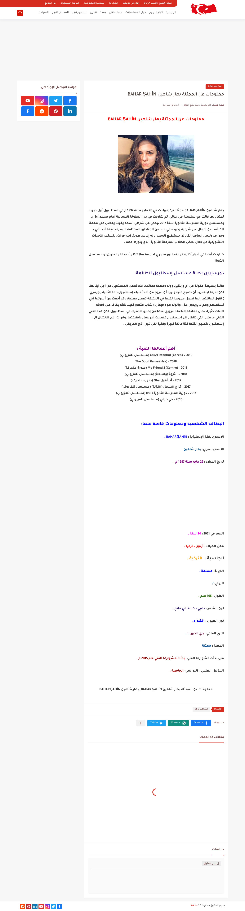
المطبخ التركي (60, 12)
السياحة (44, 12)
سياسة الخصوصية (94, 3)
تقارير (93, 12)
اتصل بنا (113, 3)
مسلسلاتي (115, 12)
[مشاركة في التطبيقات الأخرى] (140, 723)
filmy (103, 12)
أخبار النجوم (156, 12)
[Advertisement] (122, 50)
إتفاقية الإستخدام (69, 3)
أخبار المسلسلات (135, 12)
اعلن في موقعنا (131, 3)
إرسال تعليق (211, 863)
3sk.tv (193, 905)
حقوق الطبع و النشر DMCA (158, 3)
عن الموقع (50, 3)
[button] (201, 723)
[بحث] (20, 13)
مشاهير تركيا (79, 12)
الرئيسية (171, 12)
